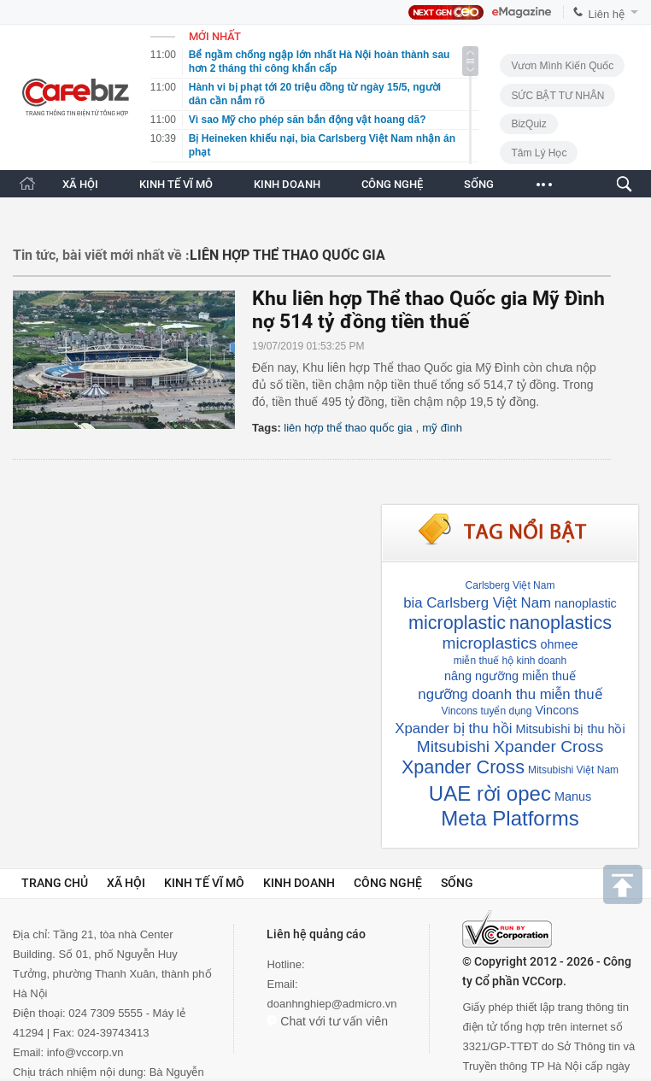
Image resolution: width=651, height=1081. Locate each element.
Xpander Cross (463, 767)
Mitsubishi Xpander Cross (510, 746)
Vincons (556, 710)
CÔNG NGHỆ (392, 184)
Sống (457, 883)
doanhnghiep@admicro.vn (331, 1003)
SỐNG (479, 184)
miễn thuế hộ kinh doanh (510, 661)
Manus (572, 796)
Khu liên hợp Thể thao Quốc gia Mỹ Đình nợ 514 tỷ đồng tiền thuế (428, 310)
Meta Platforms (509, 818)
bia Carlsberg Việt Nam (477, 603)
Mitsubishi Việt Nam (573, 770)
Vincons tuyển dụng (487, 711)
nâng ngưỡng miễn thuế (510, 676)
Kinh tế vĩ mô (204, 883)
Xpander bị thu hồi (453, 728)
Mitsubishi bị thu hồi (570, 729)
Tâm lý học (538, 153)
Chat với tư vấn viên (327, 1021)
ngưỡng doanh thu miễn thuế (509, 694)
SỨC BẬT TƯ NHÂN (557, 96)
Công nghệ (388, 883)
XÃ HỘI (80, 184)
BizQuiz (528, 124)
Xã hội (126, 883)
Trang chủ (54, 883)
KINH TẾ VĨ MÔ (176, 184)
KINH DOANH (287, 184)
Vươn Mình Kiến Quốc (562, 66)
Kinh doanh (299, 883)
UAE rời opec (490, 793)
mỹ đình (442, 427)
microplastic (457, 622)
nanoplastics (560, 622)
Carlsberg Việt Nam (510, 585)
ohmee (559, 644)
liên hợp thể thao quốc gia (348, 427)
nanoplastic (585, 603)
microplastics (490, 643)
